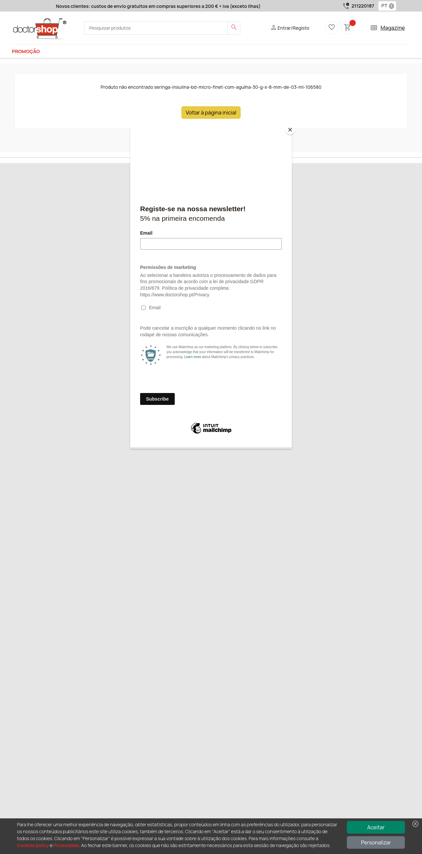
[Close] (290, 130)
